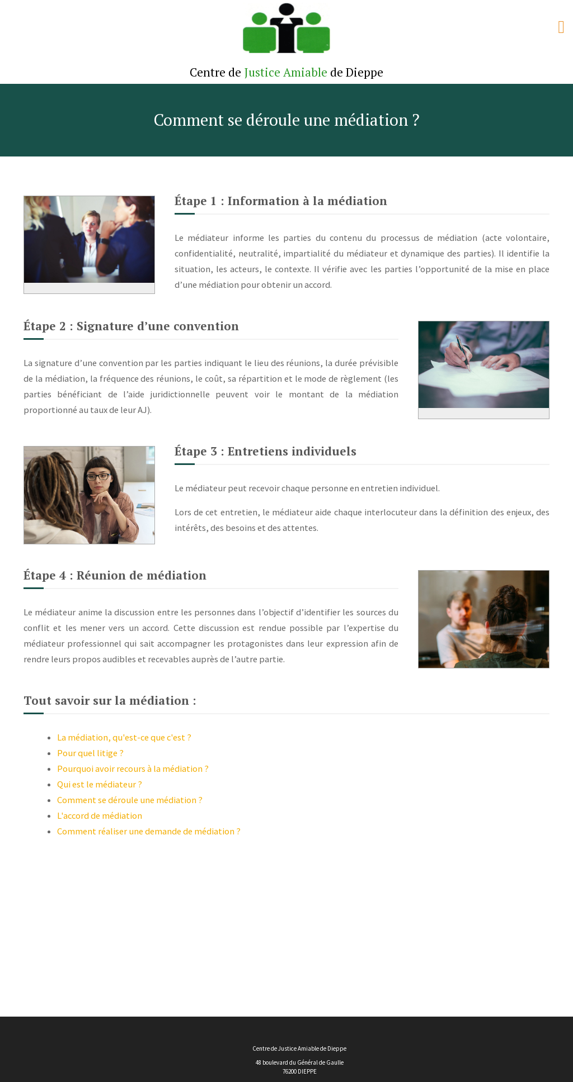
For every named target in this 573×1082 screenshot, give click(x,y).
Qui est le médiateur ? (99, 784)
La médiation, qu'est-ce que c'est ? (124, 737)
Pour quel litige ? (90, 752)
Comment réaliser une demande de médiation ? (149, 831)
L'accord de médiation (99, 815)
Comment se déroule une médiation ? (130, 799)
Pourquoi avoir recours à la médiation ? (133, 768)
